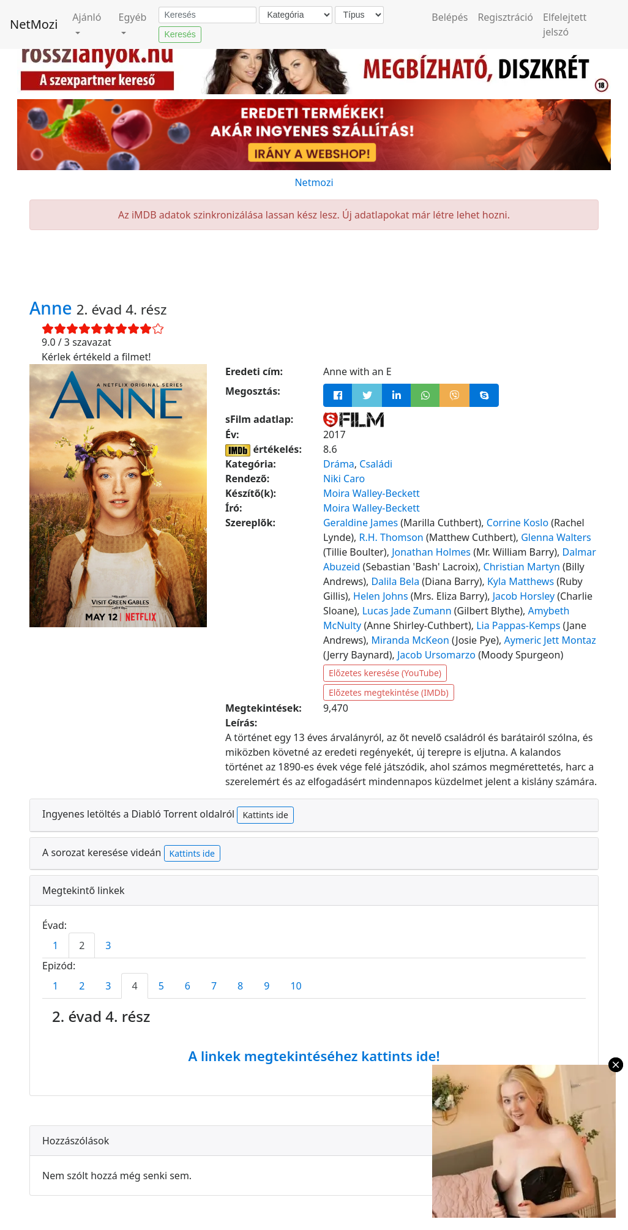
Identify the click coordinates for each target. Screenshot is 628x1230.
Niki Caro (344, 478)
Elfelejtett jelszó (564, 24)
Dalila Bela (395, 581)
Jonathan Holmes (431, 552)
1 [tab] (55, 945)
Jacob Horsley (524, 596)
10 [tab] (295, 986)
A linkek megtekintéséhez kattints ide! (313, 1055)
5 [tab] (161, 986)
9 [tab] (266, 986)
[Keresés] (207, 15)
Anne (53, 307)
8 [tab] (240, 986)
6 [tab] (187, 986)
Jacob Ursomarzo (436, 655)
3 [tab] (108, 945)
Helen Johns (380, 596)
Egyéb (133, 17)
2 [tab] (81, 945)
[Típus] (359, 15)
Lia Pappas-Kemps (518, 625)
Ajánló (86, 17)
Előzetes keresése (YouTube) (385, 673)
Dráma (338, 464)
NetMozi (34, 24)
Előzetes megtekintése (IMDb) (389, 692)
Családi (375, 464)
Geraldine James (360, 522)
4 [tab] (134, 986)
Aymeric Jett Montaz (550, 640)
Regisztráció (505, 17)
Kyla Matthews (520, 581)
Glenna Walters (556, 537)
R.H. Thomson (391, 537)
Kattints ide (265, 815)
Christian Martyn (522, 566)
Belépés (450, 17)
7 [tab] (214, 986)
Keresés (179, 34)
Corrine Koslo (517, 522)
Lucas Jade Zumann (407, 610)
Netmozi (313, 182)
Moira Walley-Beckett (371, 493)
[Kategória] (295, 15)
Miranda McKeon (410, 640)
